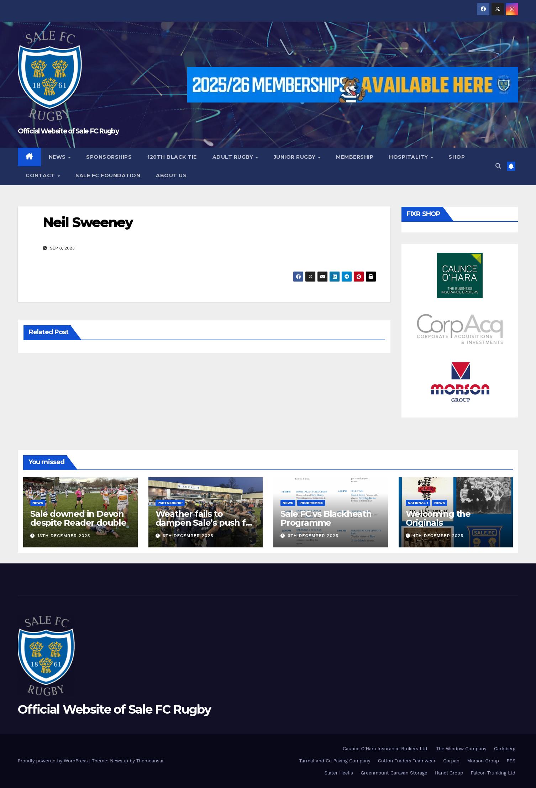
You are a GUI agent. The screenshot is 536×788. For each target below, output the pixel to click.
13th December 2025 (63, 535)
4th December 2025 (437, 535)
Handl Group (449, 773)
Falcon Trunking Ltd (493, 773)
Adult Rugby (233, 157)
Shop (456, 157)
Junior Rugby (295, 157)
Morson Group (483, 760)
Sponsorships (109, 157)
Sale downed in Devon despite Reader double (78, 518)
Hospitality (409, 157)
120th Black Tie (172, 157)
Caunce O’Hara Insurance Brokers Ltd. (386, 748)
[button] (498, 166)
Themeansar (150, 760)
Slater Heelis (338, 773)
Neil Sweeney (88, 222)
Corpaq (451, 760)
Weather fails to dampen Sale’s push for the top (205, 523)
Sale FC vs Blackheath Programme (326, 518)
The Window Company (461, 748)
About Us (171, 175)
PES (510, 760)
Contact (41, 175)
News (58, 157)
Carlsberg (504, 748)
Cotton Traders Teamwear (407, 760)
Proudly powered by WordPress (53, 760)
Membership (354, 157)
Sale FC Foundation (107, 175)
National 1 (418, 503)
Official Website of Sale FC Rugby (68, 131)
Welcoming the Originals (438, 518)
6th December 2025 (187, 535)
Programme (311, 503)
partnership (170, 503)
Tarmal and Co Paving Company (334, 760)
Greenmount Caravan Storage (394, 773)
